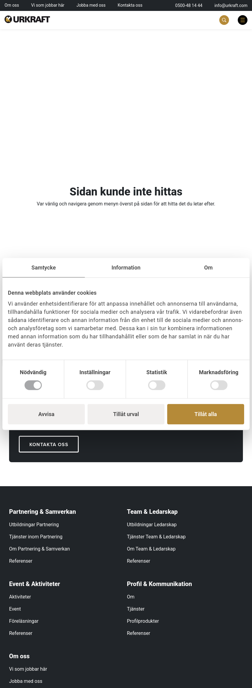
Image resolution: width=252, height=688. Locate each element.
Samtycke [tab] (43, 267)
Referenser (20, 561)
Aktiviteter (20, 597)
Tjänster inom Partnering (35, 537)
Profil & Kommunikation (159, 584)
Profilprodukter (143, 621)
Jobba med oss (91, 5)
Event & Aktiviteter (34, 584)
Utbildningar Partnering (34, 524)
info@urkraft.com (230, 5)
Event (15, 609)
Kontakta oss (130, 5)
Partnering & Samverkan (42, 511)
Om (130, 597)
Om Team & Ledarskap (151, 549)
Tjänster (135, 609)
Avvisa (46, 414)
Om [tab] (208, 267)
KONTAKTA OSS (48, 444)
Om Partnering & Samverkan (39, 549)
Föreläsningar (23, 621)
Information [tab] (126, 267)
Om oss (12, 5)
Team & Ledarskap (152, 511)
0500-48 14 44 (189, 5)
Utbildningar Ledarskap (152, 524)
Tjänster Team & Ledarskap (156, 537)
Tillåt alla (205, 414)
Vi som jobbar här (48, 5)
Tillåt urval (126, 414)
